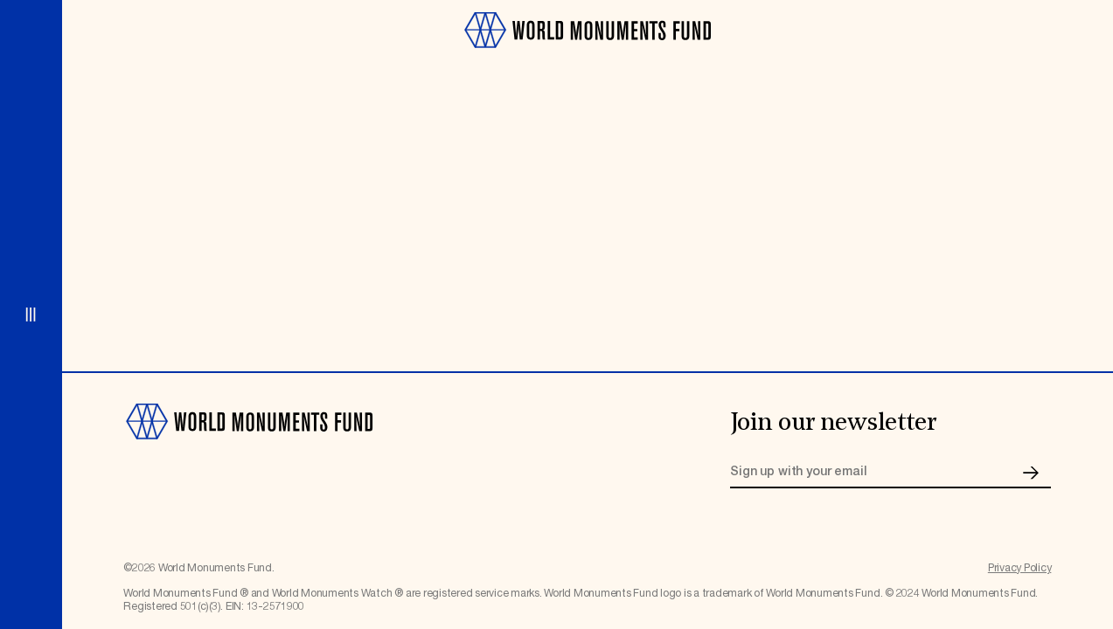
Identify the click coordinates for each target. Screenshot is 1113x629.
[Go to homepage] (587, 55)
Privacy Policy (1020, 568)
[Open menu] (31, 314)
